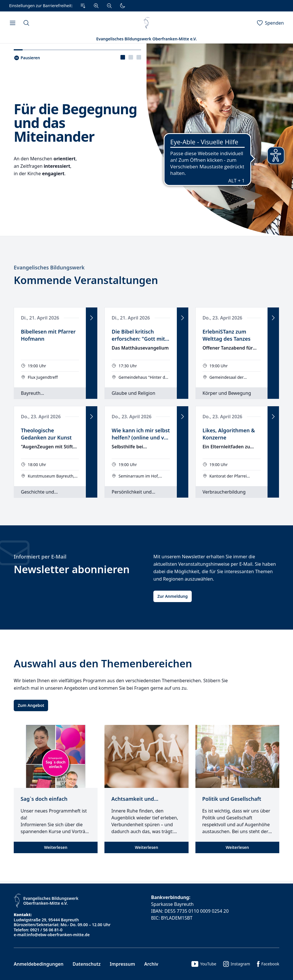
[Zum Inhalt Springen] (83, 5)
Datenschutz (87, 964)
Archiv (151, 964)
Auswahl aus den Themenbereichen (103, 663)
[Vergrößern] (96, 5)
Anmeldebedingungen (39, 964)
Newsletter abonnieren (72, 569)
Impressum (122, 964)
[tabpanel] (146, 140)
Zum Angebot (31, 705)
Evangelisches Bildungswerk (49, 267)
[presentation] (122, 57)
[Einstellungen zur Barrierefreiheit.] (68, 5)
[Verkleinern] (109, 5)
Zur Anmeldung (172, 596)
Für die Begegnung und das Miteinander (75, 122)
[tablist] (130, 57)
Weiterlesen (55, 847)
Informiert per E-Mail (40, 556)
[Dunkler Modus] (122, 5)
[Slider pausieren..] (27, 58)
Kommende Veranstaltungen (86, 280)
